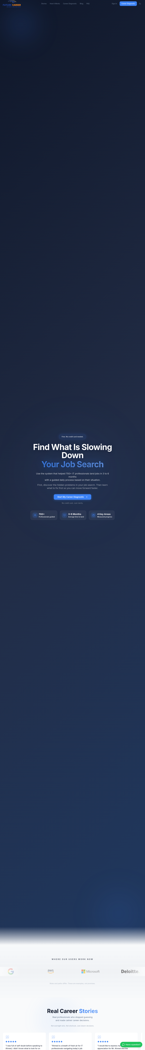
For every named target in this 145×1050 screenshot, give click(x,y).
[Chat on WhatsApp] (131, 1044)
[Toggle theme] (140, 3)
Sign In (114, 4)
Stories (44, 4)
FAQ (87, 4)
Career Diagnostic (70, 4)
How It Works (55, 4)
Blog (81, 4)
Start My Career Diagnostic (72, 497)
